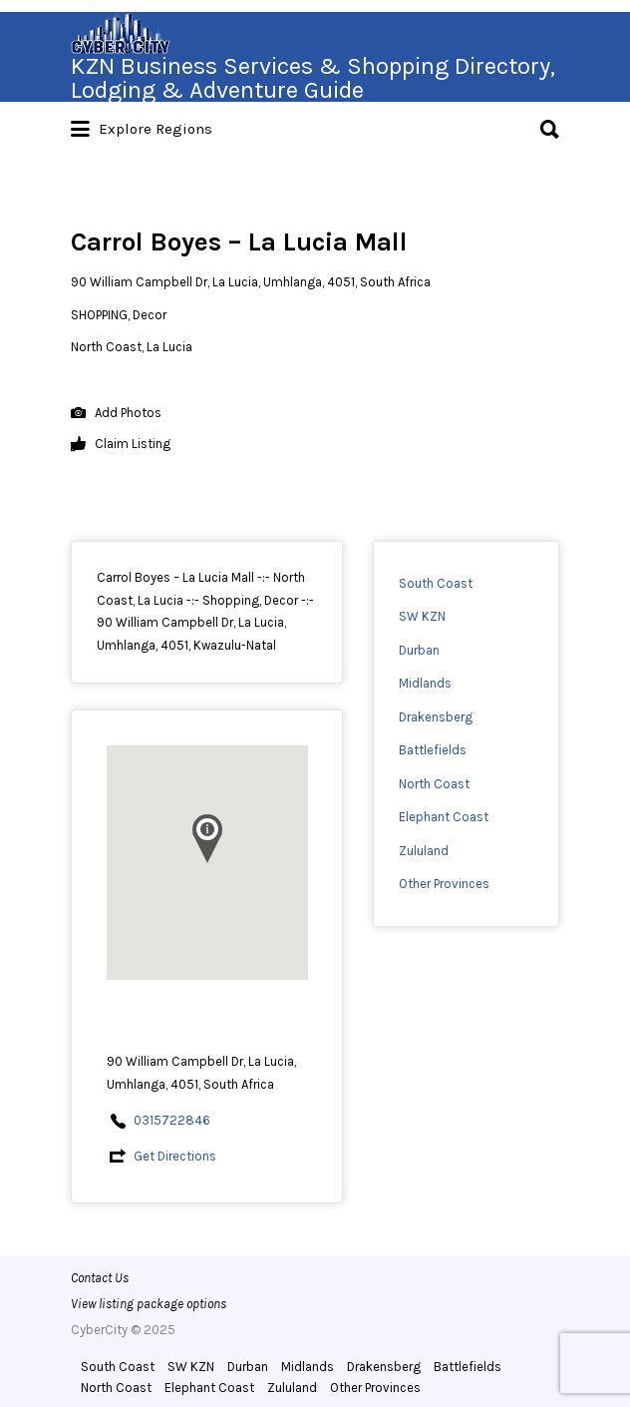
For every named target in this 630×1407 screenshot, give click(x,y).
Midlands (425, 683)
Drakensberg (435, 716)
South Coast (435, 583)
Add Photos (116, 413)
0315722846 (172, 1120)
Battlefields (433, 749)
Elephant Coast (443, 816)
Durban (419, 650)
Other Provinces (444, 883)
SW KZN (422, 616)
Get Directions (175, 1156)
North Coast (434, 783)
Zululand (424, 850)
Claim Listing (120, 444)
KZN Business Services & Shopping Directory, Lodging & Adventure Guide (313, 78)
